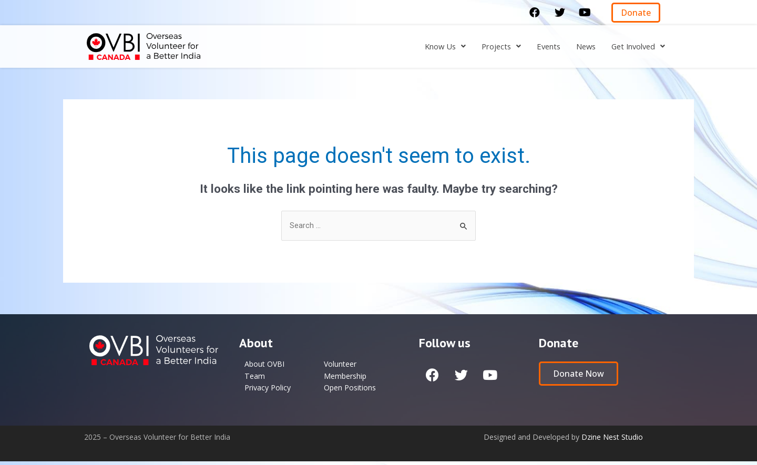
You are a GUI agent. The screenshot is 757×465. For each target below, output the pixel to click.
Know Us (430, 47)
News (579, 47)
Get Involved (635, 47)
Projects (489, 47)
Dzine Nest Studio (612, 441)
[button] (635, 13)
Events (539, 47)
